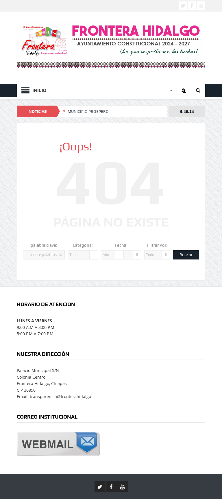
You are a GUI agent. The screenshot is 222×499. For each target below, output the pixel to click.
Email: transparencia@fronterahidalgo (54, 396)
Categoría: (83, 245)
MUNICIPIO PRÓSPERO (88, 111)
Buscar (186, 254)
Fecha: (121, 245)
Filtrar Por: (157, 245)
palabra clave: (44, 245)
